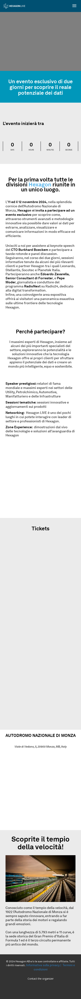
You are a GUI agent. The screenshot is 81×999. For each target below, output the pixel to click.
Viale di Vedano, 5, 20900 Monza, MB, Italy (41, 747)
